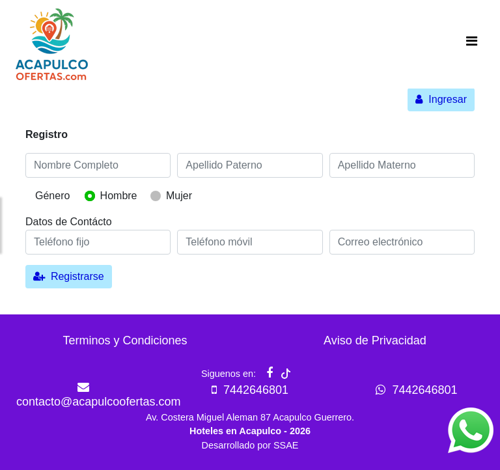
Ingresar (441, 99)
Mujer (179, 195)
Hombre (118, 195)
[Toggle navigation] (471, 44)
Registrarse (68, 276)
